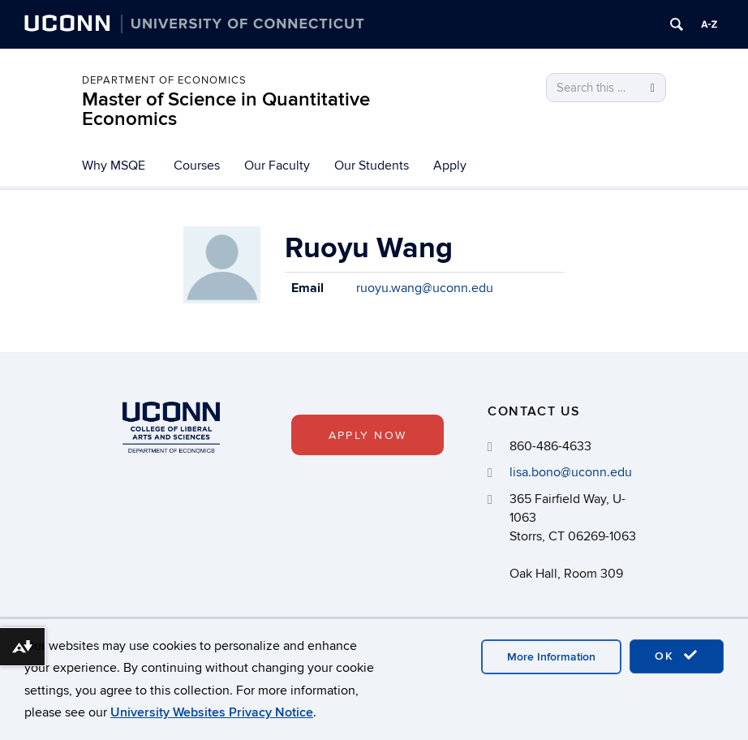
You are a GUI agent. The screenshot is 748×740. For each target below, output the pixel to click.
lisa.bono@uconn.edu (570, 472)
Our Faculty (277, 165)
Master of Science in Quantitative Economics (226, 109)
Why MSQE (113, 165)
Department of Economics (164, 80)
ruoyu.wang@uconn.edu (424, 288)
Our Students (371, 165)
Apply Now (367, 435)
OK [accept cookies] (677, 655)
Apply (449, 165)
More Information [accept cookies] (551, 657)
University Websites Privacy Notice (211, 712)
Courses (197, 165)
